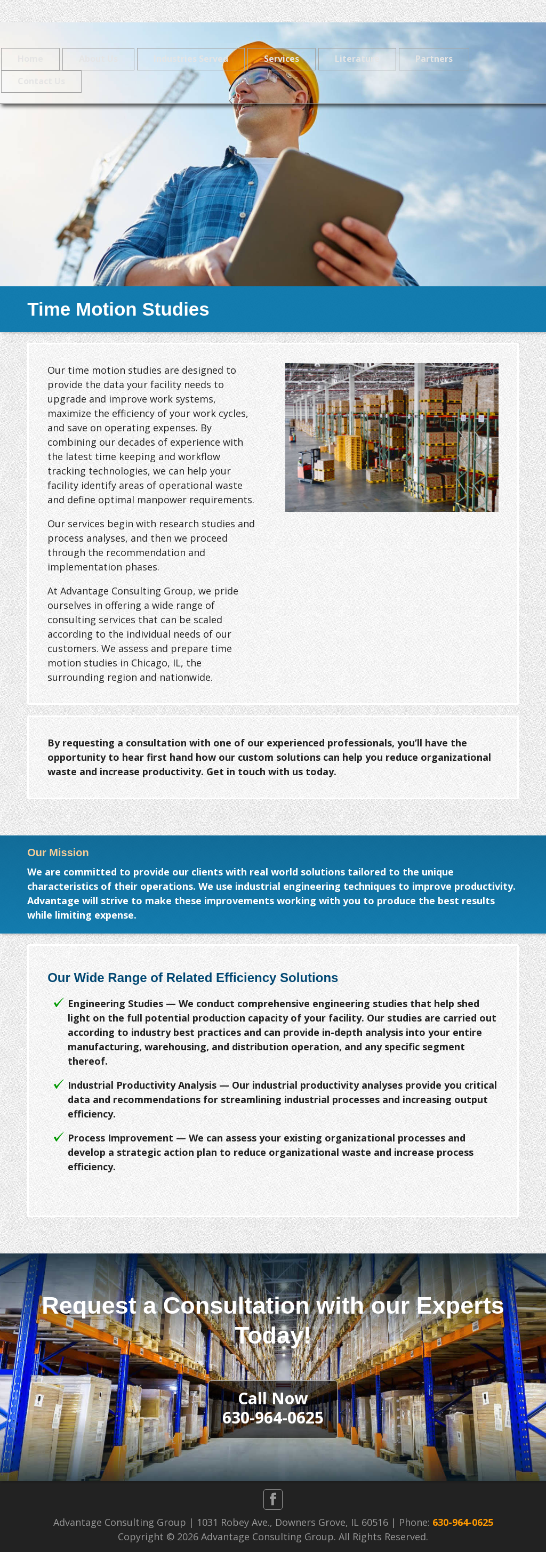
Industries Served (191, 59)
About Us (98, 59)
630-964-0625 (462, 1522)
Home (30, 59)
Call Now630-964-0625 (273, 1407)
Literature (357, 59)
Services (281, 59)
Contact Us (41, 81)
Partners (434, 59)
